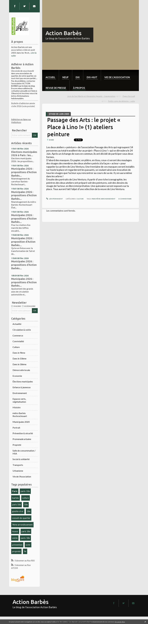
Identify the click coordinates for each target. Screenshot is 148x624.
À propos (79, 87)
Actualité (17, 324)
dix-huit (92, 77)
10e (26, 504)
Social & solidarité (21, 459)
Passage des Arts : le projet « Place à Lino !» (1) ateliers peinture (83, 127)
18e (28, 511)
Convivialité (18, 341)
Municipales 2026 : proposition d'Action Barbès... (23, 241)
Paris (14, 491)
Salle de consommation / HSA (24, 452)
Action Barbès (63, 33)
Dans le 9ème (19, 352)
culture (25, 498)
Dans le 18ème (19, 364)
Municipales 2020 (21, 421)
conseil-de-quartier (21, 518)
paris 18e (26, 531)
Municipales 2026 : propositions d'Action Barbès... (24, 172)
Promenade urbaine (22, 439)
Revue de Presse (56, 87)
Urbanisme (18, 470)
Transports (18, 465)
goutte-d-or (17, 511)
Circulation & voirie (22, 329)
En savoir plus (120, 622)
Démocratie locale (21, 370)
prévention (17, 544)
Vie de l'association (117, 77)
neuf (65, 77)
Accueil (50, 77)
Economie (17, 376)
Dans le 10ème (19, 358)
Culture (16, 347)
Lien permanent (54, 199)
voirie (15, 538)
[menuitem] (50, 75)
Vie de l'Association (22, 476)
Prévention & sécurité (23, 433)
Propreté (17, 444)
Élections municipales (23, 381)
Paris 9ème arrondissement (103, 199)
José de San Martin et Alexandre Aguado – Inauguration (91, 96)
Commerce (18, 335)
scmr (28, 544)
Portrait (16, 427)
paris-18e (25, 538)
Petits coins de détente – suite (121, 101)
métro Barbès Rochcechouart (20, 414)
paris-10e (25, 491)
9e (25, 551)
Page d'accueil (129, 96)
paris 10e (16, 504)
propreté (16, 551)
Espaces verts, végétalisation (19, 400)
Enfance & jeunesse (22, 387)
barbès (15, 498)
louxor (15, 531)
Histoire (16, 407)
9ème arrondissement (22, 524)
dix (78, 77)
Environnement (20, 393)
